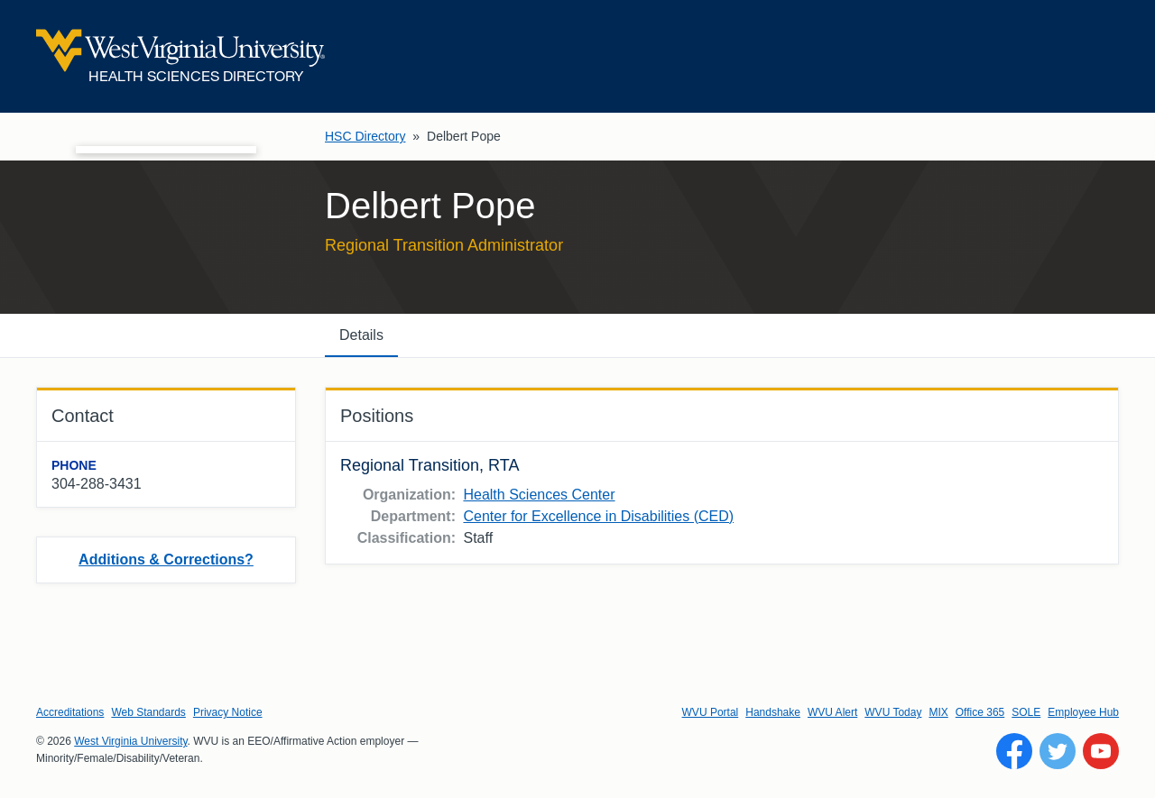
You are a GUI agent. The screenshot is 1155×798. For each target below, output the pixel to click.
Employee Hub (1083, 712)
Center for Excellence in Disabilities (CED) (598, 516)
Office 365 (980, 712)
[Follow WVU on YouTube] (1101, 751)
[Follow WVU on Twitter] (1058, 751)
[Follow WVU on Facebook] (1014, 751)
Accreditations (70, 712)
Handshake (772, 712)
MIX (938, 712)
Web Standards (148, 712)
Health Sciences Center (538, 494)
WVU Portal (710, 712)
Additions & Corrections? (166, 559)
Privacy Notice (228, 712)
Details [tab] (361, 335)
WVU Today (892, 712)
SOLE (1026, 712)
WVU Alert (832, 712)
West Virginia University (130, 741)
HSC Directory (365, 136)
